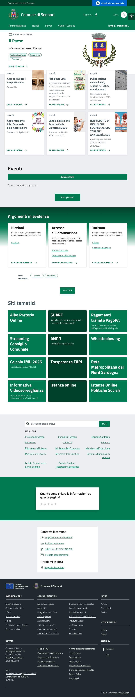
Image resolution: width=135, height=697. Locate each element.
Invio (104, 423)
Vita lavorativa (75, 633)
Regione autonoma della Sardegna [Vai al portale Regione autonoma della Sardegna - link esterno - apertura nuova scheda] (21, 3)
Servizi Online (75, 657)
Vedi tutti (67, 290)
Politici (8, 620)
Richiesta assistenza (46, 661)
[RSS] (100, 14)
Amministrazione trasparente (82, 648)
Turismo (72, 629)
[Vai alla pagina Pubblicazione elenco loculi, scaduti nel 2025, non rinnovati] (99, 103)
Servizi (48, 25)
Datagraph (124, 692)
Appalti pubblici (44, 616)
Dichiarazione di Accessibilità (81, 669)
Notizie (104, 603)
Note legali (74, 678)
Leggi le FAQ (42, 648)
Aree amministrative (15, 608)
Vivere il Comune (66, 25)
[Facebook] (95, 14)
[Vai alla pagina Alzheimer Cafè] (58, 103)
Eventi (104, 634)
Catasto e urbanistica (46, 625)
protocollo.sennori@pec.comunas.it (21, 673)
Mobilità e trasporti (77, 612)
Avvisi (103, 612)
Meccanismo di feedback (80, 665)
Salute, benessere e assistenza (82, 616)
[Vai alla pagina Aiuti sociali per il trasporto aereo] (16, 103)
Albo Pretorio (75, 653)
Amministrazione (17, 25)
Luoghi (104, 630)
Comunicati (106, 608)
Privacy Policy (75, 674)
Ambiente (41, 608)
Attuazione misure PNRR (48, 665)
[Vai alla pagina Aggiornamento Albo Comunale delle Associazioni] (16, 149)
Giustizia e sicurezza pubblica (81, 603)
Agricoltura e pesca (45, 603)
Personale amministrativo (17, 625)
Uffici (8, 612)
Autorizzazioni (43, 620)
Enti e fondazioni (13, 616)
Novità (35, 25)
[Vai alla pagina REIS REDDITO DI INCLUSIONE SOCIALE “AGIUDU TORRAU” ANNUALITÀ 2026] (99, 149)
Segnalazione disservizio (48, 657)
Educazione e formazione (48, 633)
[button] (131, 16)
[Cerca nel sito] (124, 14)
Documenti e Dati (13, 629)
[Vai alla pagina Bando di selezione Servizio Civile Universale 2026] (58, 149)
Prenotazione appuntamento (50, 653)
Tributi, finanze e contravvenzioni (76, 623)
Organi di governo (13, 603)
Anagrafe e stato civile (47, 612)
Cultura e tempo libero (47, 629)
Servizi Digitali (75, 661)
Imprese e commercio (78, 608)
